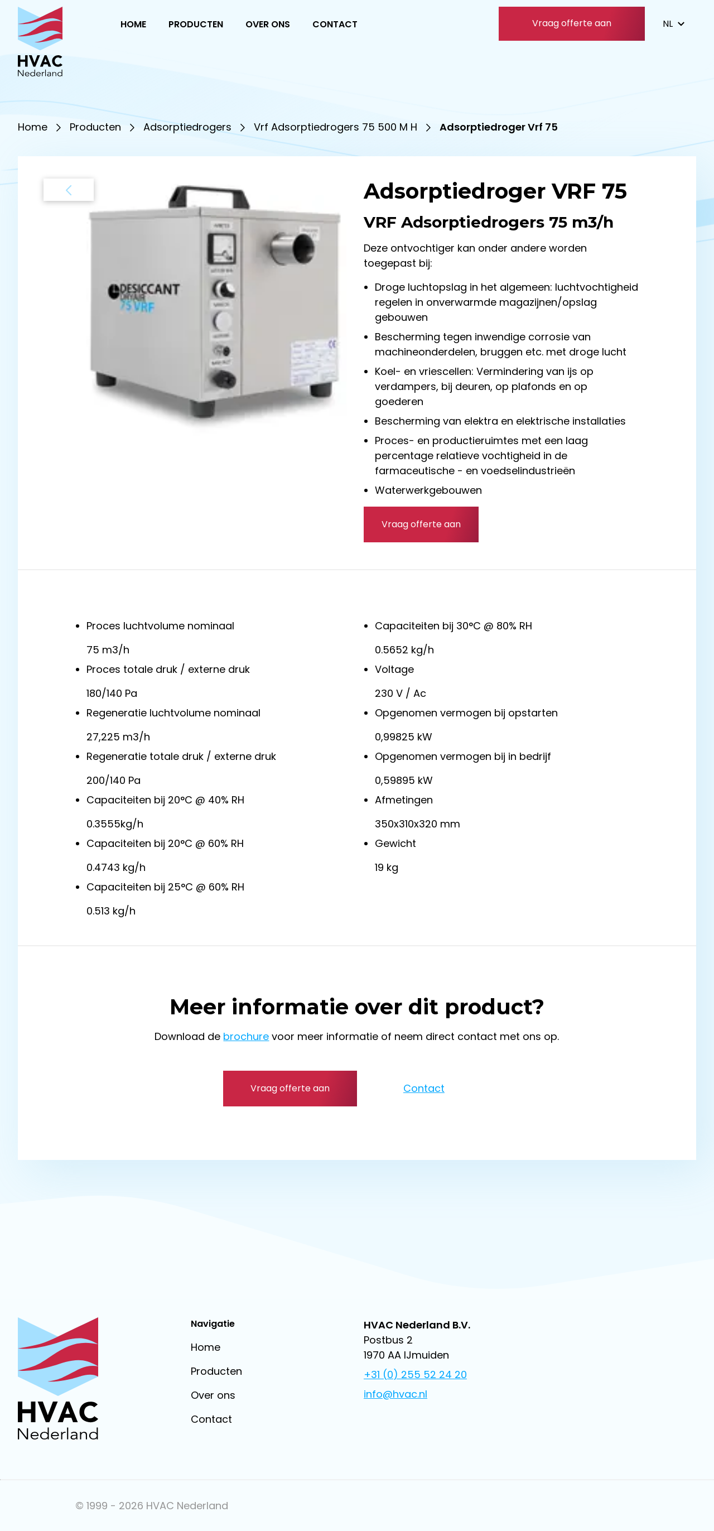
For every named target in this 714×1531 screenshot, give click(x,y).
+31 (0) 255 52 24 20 (415, 1374)
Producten (195, 24)
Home (133, 24)
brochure (246, 1036)
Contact (335, 24)
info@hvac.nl (395, 1394)
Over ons (267, 24)
